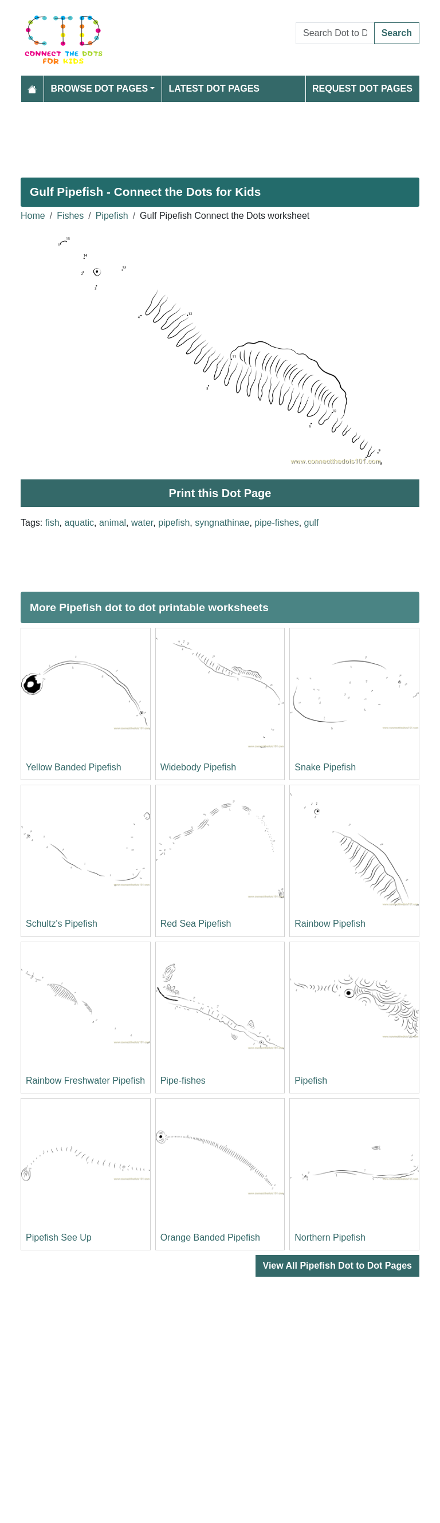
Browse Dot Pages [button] (99, 88)
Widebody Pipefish (198, 767)
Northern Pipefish (330, 1237)
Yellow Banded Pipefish (73, 767)
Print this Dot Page (220, 493)
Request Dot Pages (362, 88)
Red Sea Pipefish (195, 923)
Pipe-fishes (183, 1080)
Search (397, 33)
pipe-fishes (276, 523)
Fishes (70, 216)
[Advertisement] (220, 135)
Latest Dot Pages (214, 88)
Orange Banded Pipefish (210, 1237)
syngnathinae (222, 523)
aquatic (79, 523)
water (142, 523)
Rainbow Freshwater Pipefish (85, 1080)
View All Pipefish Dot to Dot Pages (337, 1265)
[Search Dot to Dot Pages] (335, 33)
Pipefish (112, 216)
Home (33, 216)
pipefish (174, 523)
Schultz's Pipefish (61, 923)
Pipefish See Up (59, 1237)
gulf (311, 523)
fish (52, 523)
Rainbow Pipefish (330, 923)
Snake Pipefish (325, 767)
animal (112, 523)
